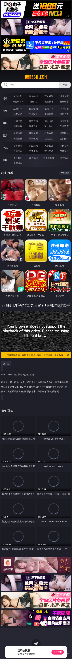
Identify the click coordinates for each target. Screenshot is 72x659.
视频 (5, 111)
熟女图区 (48, 138)
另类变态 (64, 126)
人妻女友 (48, 145)
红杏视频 (64, 157)
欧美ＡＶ (48, 108)
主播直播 (48, 113)
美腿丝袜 (17, 138)
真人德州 (33, 96)
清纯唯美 (33, 138)
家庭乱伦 (33, 145)
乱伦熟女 (48, 126)
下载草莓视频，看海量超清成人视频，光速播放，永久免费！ (38, 355)
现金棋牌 (48, 101)
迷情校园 (17, 150)
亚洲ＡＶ (17, 108)
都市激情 (17, 145)
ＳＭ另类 (64, 113)
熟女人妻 (17, 113)
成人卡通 (48, 120)
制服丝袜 (17, 126)
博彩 (5, 98)
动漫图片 (64, 133)
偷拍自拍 (33, 120)
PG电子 (17, 96)
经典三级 (33, 126)
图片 (5, 135)
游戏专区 (64, 96)
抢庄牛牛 (64, 101)
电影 (5, 123)
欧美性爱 (64, 120)
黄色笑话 (48, 150)
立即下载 (57, 652)
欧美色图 (48, 133)
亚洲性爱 (17, 120)
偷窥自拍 (17, 133)
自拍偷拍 (33, 108)
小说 (5, 147)
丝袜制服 (33, 113)
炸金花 (33, 101)
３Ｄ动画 (64, 108)
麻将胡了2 (18, 101)
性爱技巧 (64, 150)
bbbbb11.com (36, 77)
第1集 (6, 363)
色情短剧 (17, 163)
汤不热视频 (48, 157)
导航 (5, 160)
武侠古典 (64, 145)
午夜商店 (17, 157)
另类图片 (64, 138)
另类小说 (33, 150)
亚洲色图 (33, 133)
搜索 (65, 84)
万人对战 (48, 96)
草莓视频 (33, 157)
